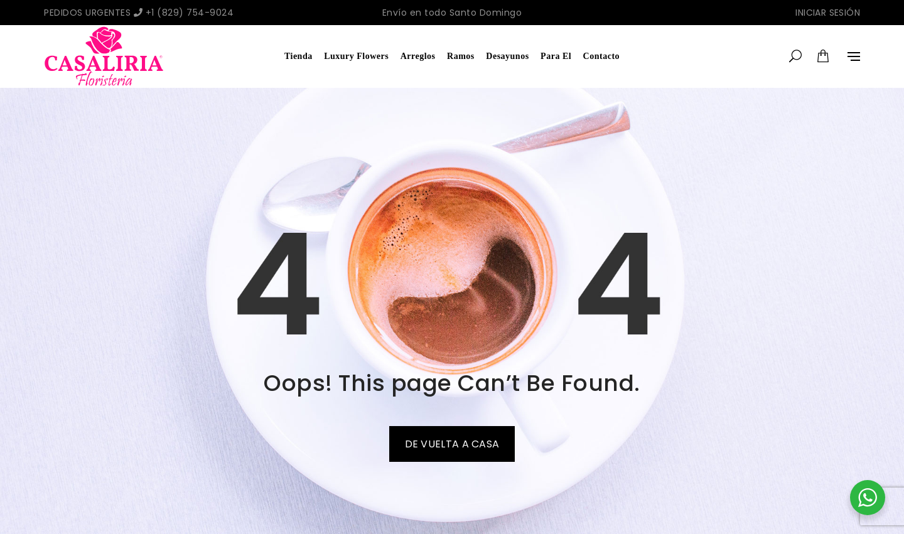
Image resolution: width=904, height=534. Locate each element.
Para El (556, 56)
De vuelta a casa (452, 444)
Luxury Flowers (356, 56)
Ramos (461, 56)
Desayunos (507, 56)
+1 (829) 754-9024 (184, 12)
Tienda (298, 56)
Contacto (601, 56)
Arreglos (418, 56)
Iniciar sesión (827, 12)
